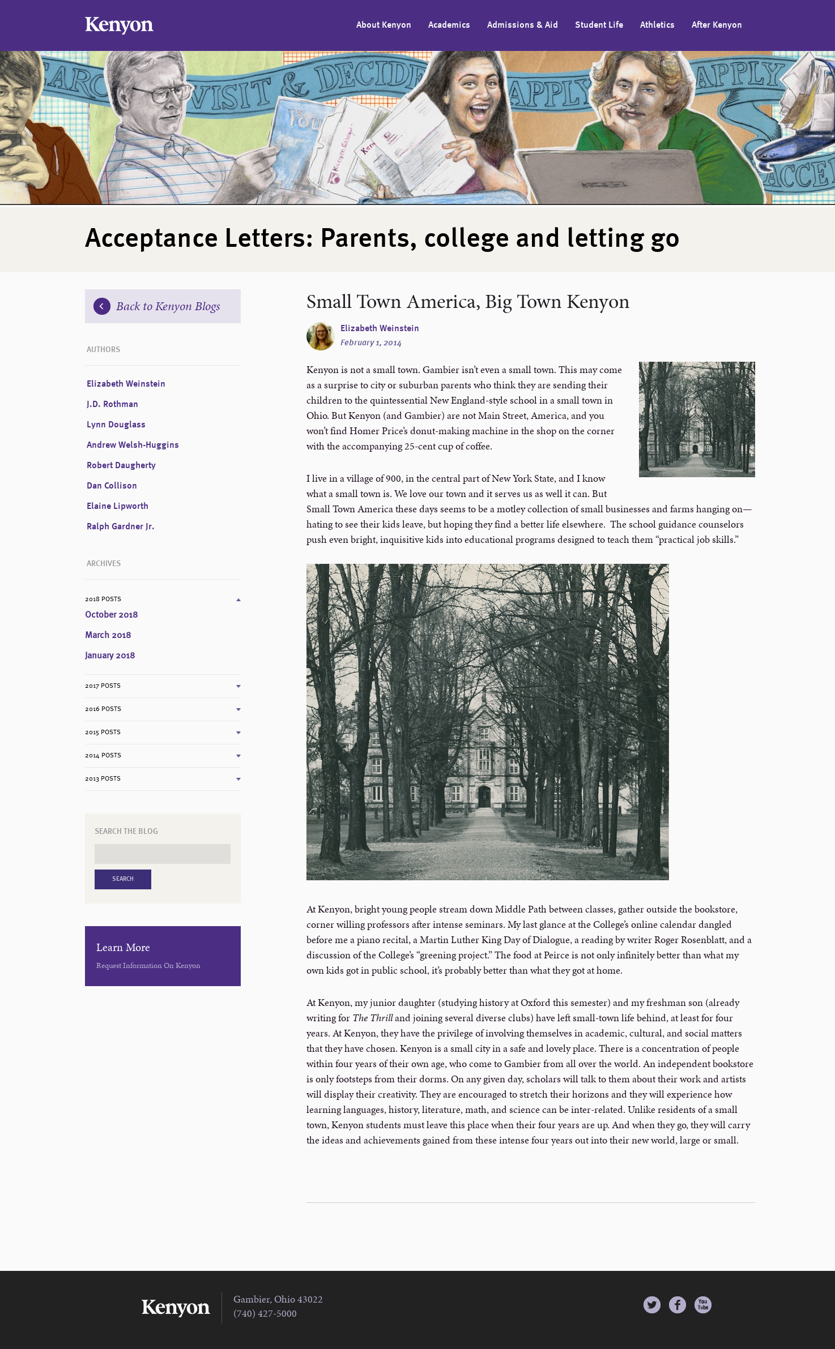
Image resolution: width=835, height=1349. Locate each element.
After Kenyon (717, 25)
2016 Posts (103, 709)
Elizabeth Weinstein (379, 328)
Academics (449, 25)
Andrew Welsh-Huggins (133, 445)
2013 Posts (103, 779)
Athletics (657, 25)
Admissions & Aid (522, 25)
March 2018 (108, 635)
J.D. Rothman (112, 404)
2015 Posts (103, 732)
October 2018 (111, 615)
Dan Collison (112, 486)
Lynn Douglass (116, 425)
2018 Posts (103, 599)
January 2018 (110, 656)
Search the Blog (126, 832)
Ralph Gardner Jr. (121, 527)
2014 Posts (103, 755)
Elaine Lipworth (117, 506)
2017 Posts (103, 686)
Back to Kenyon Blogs (156, 306)
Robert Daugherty (121, 465)
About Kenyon (383, 25)
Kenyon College (119, 26)
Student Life (599, 25)
